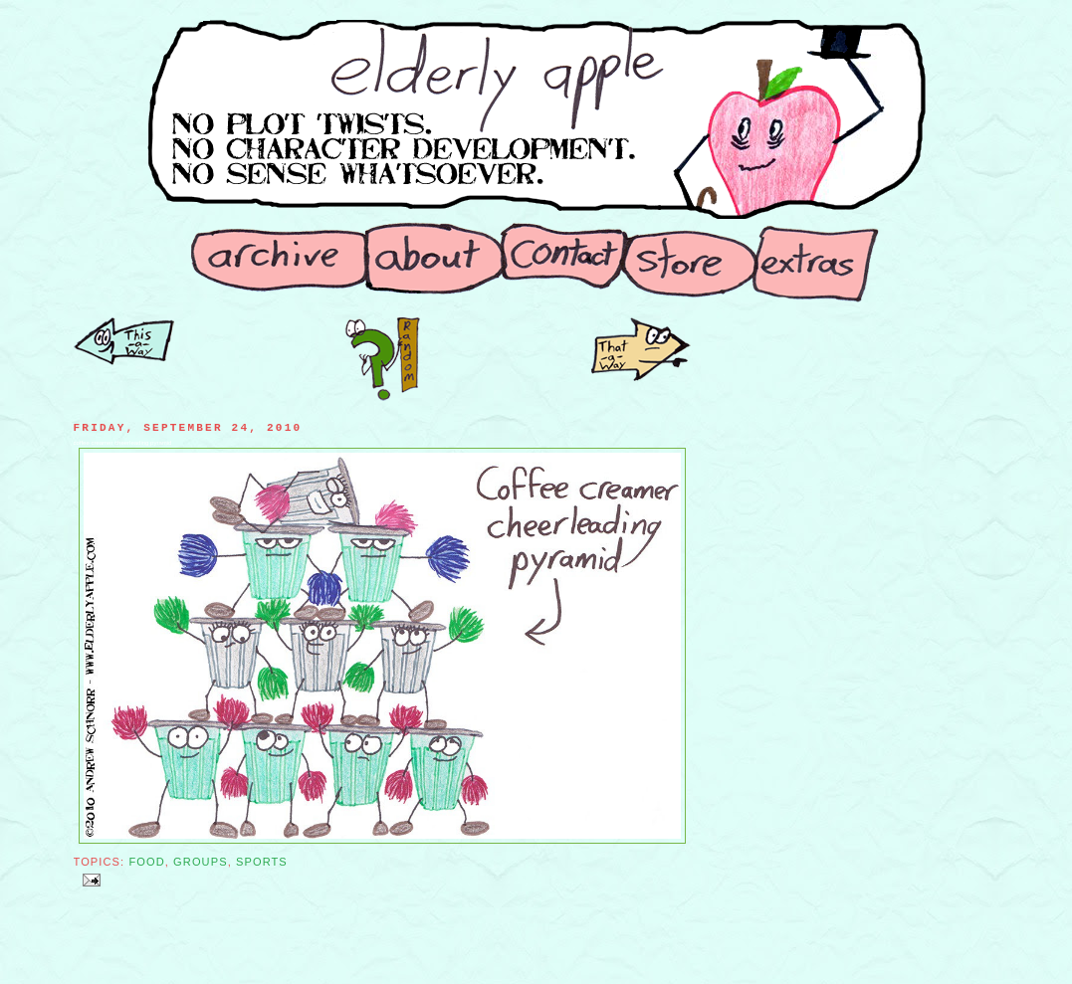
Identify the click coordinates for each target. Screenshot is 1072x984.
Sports (262, 862)
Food (146, 862)
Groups (200, 862)
